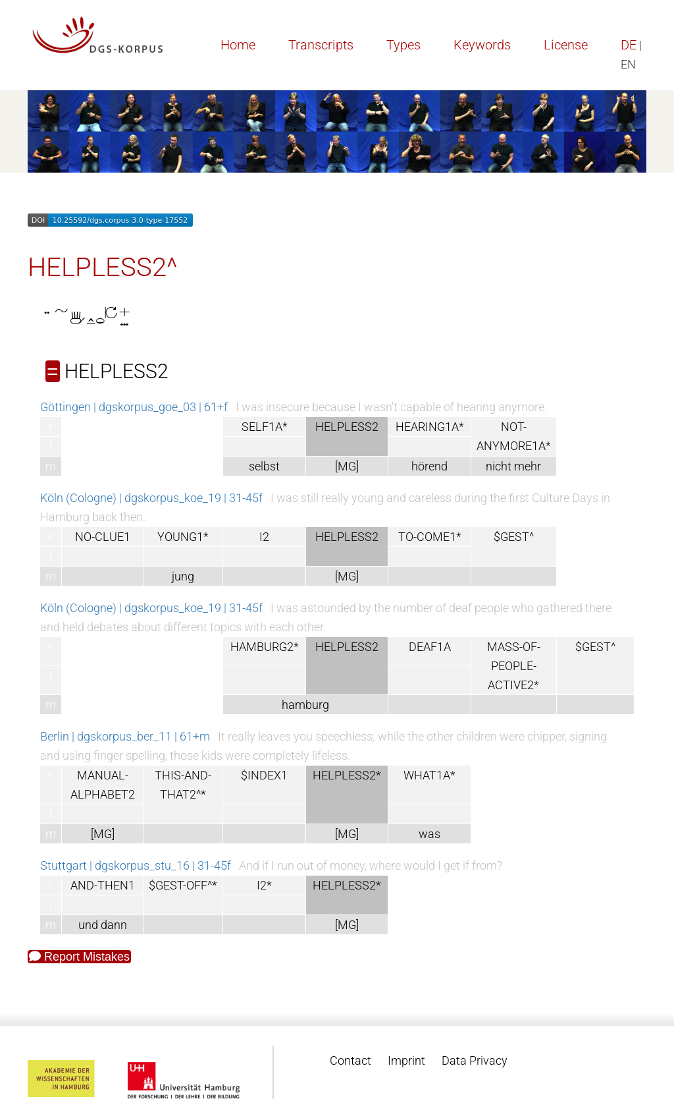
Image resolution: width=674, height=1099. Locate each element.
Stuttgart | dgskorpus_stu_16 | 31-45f (135, 865)
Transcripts (320, 45)
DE (628, 45)
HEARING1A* (430, 427)
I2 (264, 537)
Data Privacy (474, 1060)
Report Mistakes (79, 956)
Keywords (482, 45)
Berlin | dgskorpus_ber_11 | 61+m (125, 736)
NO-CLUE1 (102, 537)
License (566, 45)
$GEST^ (514, 537)
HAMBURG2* (264, 647)
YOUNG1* (183, 537)
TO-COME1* (429, 537)
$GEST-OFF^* (183, 885)
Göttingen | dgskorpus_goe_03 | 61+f (134, 407)
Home (237, 45)
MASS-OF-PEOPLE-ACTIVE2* (513, 666)
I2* (264, 885)
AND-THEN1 (102, 885)
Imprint (406, 1060)
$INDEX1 (264, 775)
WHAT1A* (429, 775)
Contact (350, 1060)
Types (403, 45)
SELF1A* (265, 427)
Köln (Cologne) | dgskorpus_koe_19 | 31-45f (151, 498)
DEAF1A (430, 647)
